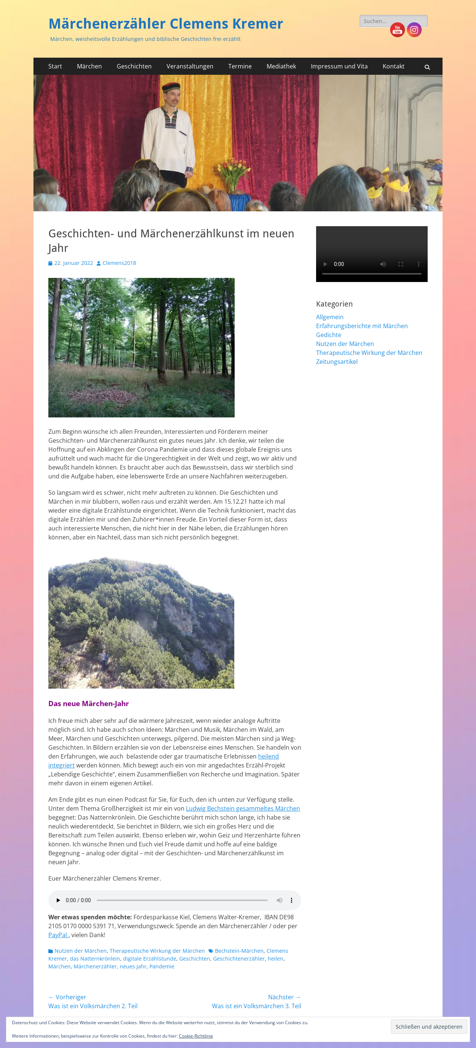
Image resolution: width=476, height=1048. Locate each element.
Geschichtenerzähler (239, 958)
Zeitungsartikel (337, 362)
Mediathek (281, 66)
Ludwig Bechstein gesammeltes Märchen (243, 808)
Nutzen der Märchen (81, 950)
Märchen (89, 66)
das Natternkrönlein (95, 958)
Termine (240, 66)
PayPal (58, 935)
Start (55, 66)
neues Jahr (133, 966)
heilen (275, 958)
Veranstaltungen (190, 66)
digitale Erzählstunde (149, 958)
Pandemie (161, 966)
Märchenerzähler (95, 966)
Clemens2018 (119, 262)
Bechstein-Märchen (239, 950)
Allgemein (330, 317)
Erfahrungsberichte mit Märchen (362, 326)
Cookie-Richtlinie (196, 1036)
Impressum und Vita (339, 66)
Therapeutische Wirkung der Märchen (157, 950)
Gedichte (328, 335)
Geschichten (134, 66)
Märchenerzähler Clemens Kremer (165, 24)
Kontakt (394, 66)
